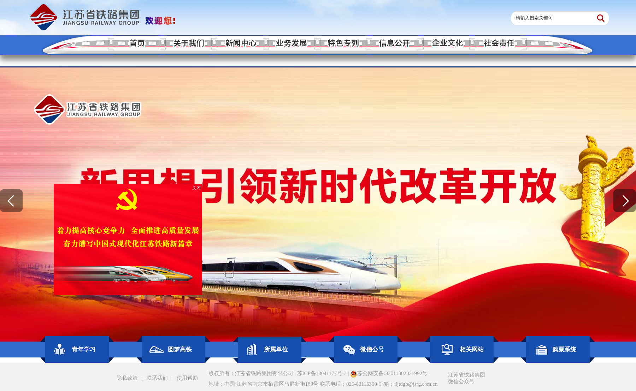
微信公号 (372, 349)
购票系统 (564, 349)
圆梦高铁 (180, 349)
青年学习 (84, 349)
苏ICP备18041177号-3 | (324, 373)
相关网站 (472, 349)
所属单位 (276, 349)
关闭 (196, 188)
